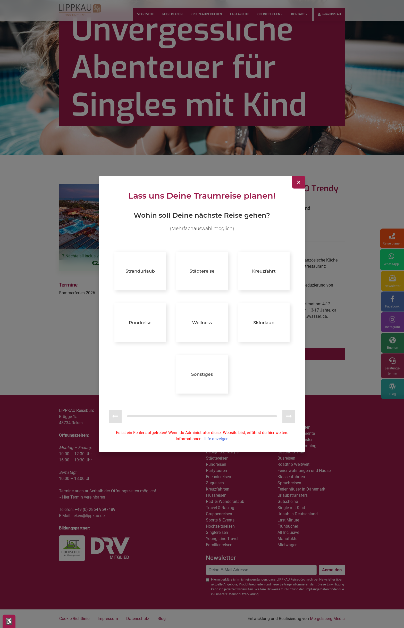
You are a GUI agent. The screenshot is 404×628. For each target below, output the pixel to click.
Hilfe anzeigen (216, 438)
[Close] (298, 182)
